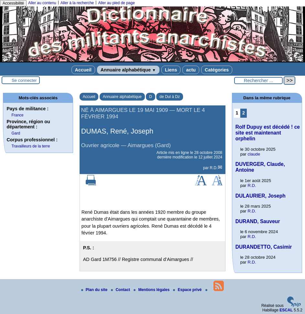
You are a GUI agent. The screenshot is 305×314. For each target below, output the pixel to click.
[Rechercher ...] (258, 80)
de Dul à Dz (169, 96)
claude (253, 154)
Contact (121, 289)
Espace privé (187, 289)
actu (191, 69)
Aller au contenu (42, 3)
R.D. (214, 168)
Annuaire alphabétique (128, 69)
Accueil (83, 69)
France (17, 115)
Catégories (217, 69)
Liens (171, 69)
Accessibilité (13, 3)
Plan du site (95, 289)
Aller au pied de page (116, 3)
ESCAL (286, 310)
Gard (15, 133)
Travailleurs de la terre (30, 146)
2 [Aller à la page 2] (243, 112)
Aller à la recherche (77, 3)
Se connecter (24, 80)
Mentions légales (152, 289)
